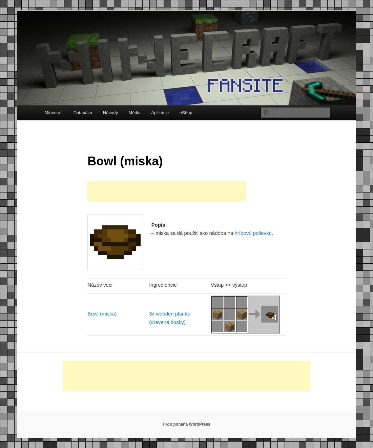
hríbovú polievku (253, 233)
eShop (186, 112)
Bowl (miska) (102, 314)
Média (134, 112)
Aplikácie (160, 112)
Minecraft (54, 112)
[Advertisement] (166, 191)
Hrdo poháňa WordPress (186, 424)
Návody (110, 112)
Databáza (83, 112)
